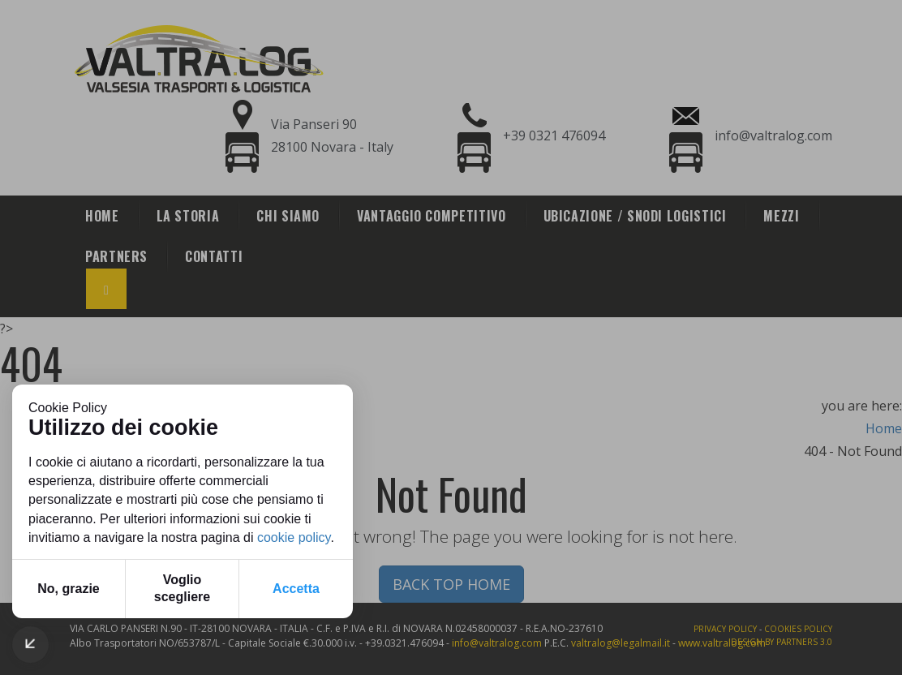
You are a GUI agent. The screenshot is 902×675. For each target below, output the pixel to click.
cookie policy (293, 537)
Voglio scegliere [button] (182, 588)
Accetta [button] (296, 588)
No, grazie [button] (68, 588)
